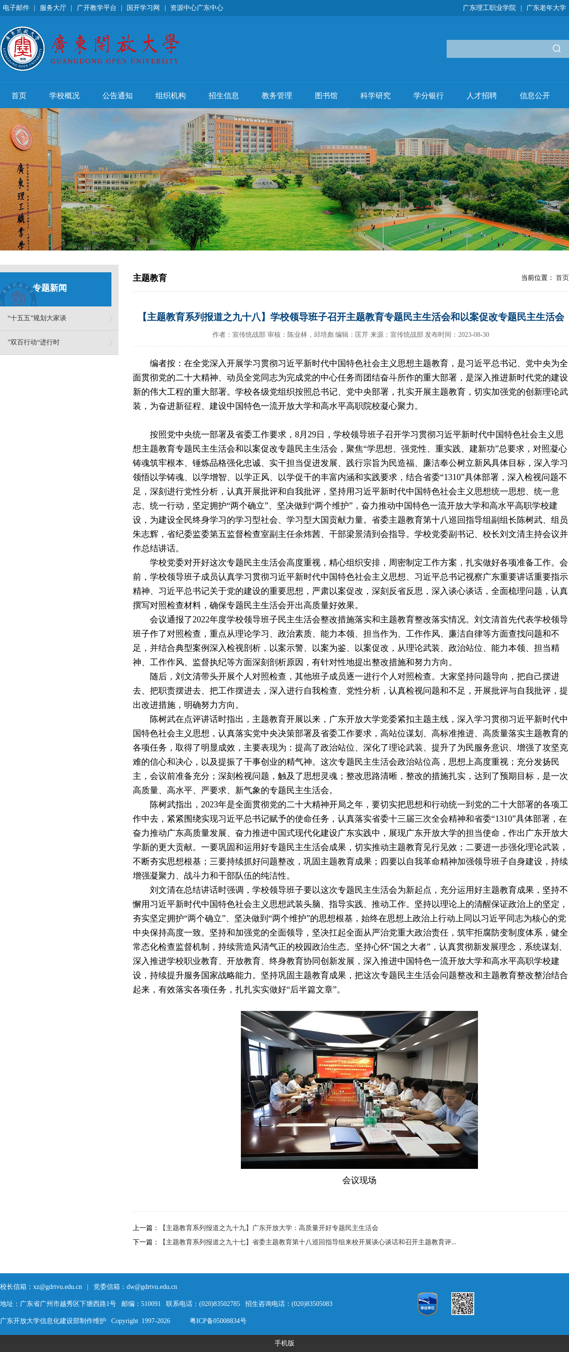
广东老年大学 (546, 7)
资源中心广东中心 (196, 7)
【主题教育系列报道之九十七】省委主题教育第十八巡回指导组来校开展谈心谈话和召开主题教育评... (308, 1242)
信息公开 (535, 96)
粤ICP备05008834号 (218, 1320)
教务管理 (277, 96)
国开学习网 (143, 7)
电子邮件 (16, 7)
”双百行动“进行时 (34, 342)
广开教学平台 (97, 7)
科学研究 (375, 96)
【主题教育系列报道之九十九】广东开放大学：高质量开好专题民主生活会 (268, 1228)
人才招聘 (482, 96)
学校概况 (64, 96)
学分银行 (428, 96)
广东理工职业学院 (489, 7)
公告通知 (117, 96)
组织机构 (171, 96)
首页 (19, 96)
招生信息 (224, 96)
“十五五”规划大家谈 (37, 318)
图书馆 (326, 96)
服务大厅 (53, 7)
